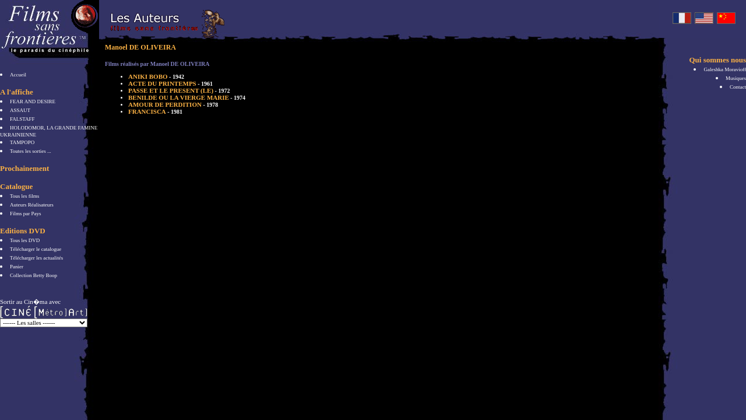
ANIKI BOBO (156, 76)
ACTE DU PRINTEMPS (170, 83)
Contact (738, 87)
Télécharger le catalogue (35, 249)
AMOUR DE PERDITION (173, 104)
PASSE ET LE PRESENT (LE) (179, 90)
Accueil (18, 75)
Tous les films (24, 196)
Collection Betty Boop (33, 275)
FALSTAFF (22, 119)
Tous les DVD (25, 240)
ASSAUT (20, 110)
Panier (16, 267)
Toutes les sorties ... (30, 151)
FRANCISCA (155, 111)
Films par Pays (25, 213)
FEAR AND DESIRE (32, 101)
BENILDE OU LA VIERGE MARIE (186, 97)
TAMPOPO (22, 142)
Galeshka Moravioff (724, 69)
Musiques (736, 78)
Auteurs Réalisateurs (32, 205)
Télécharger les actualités (36, 258)
